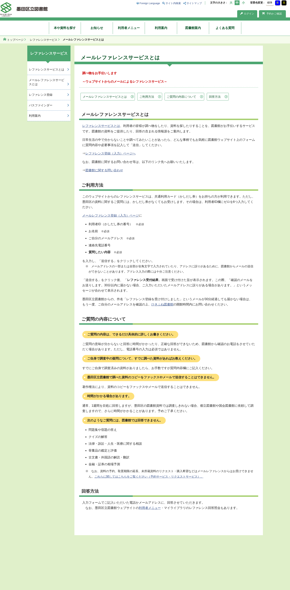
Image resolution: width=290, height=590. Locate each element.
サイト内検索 (173, 3)
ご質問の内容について (181, 96)
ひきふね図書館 (162, 304)
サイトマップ (194, 3)
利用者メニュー (129, 28)
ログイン (247, 13)
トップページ (15, 39)
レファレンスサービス (43, 39)
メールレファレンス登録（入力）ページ (110, 215)
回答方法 (215, 96)
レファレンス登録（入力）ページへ (110, 153)
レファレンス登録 (40, 94)
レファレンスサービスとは (101, 125)
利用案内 (161, 28)
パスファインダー (40, 105)
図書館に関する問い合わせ (104, 170)
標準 (269, 2)
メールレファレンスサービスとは (105, 96)
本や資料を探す (65, 28)
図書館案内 (193, 28)
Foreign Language (150, 3)
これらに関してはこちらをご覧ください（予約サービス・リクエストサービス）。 (148, 476)
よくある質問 (225, 28)
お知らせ (97, 28)
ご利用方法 (146, 96)
